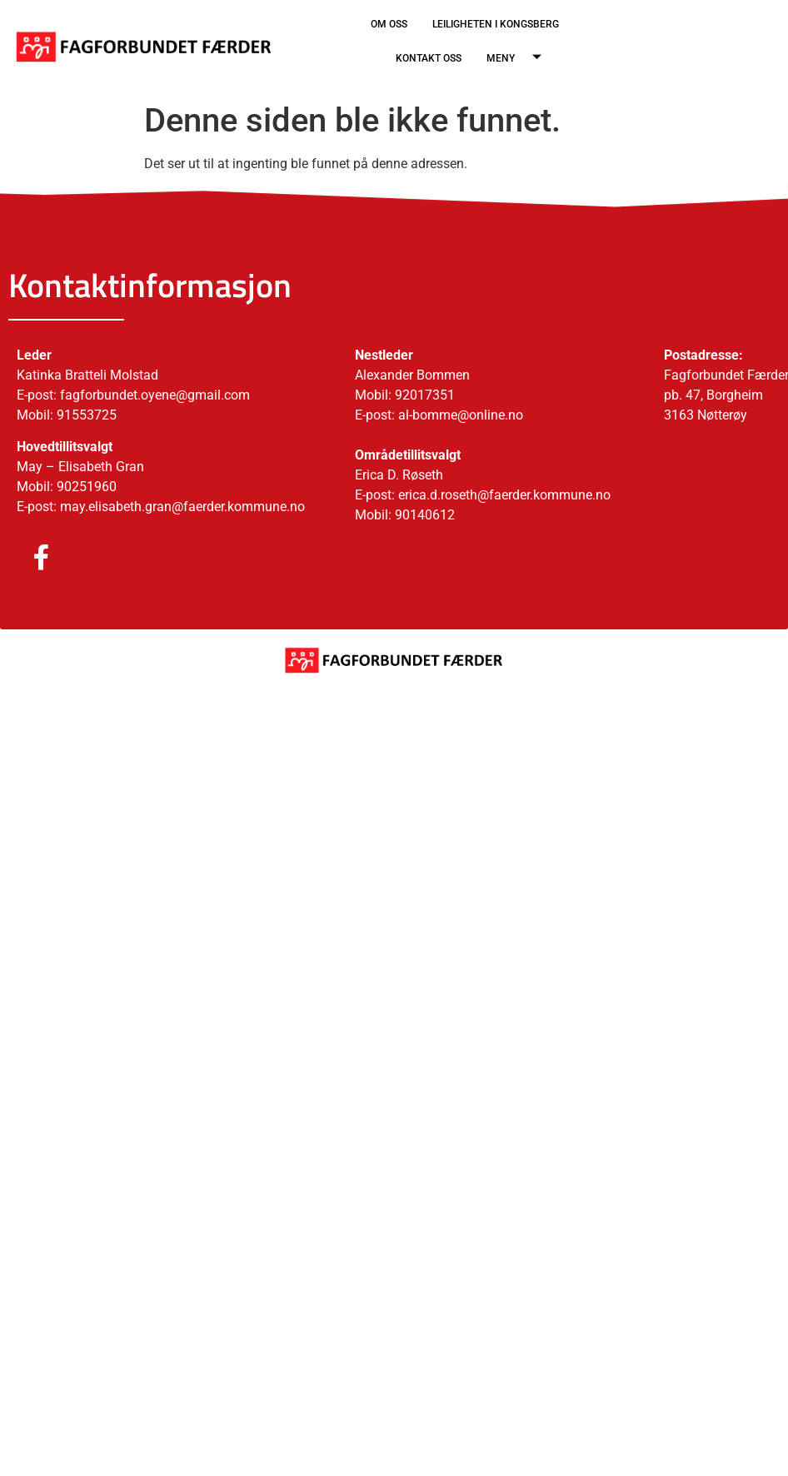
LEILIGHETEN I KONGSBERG (495, 24)
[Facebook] (25, 558)
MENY (520, 58)
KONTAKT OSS (428, 58)
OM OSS (389, 24)
